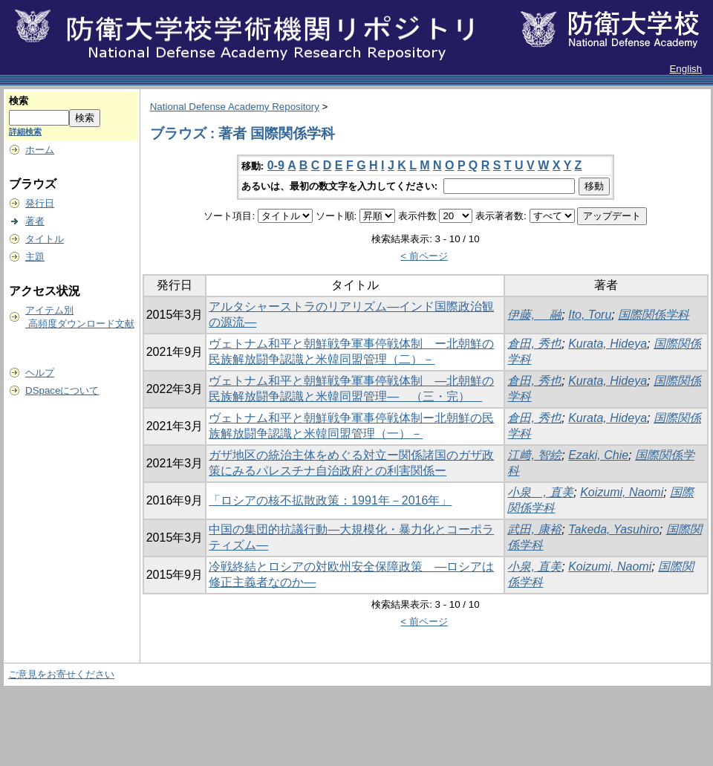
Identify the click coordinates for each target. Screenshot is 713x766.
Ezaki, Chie (598, 455)
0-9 (275, 165)
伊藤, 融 (534, 314)
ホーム (39, 149)
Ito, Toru (589, 314)
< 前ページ (424, 256)
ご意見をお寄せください (61, 674)
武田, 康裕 (534, 529)
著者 (35, 221)
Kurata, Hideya (607, 343)
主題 (35, 256)
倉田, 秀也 (534, 343)
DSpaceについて (62, 390)
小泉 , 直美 (540, 492)
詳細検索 (25, 131)
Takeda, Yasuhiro (613, 529)
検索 (18, 100)
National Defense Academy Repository (234, 106)
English (685, 68)
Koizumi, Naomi (621, 492)
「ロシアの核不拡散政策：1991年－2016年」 (330, 500)
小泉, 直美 (534, 566)
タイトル (44, 238)
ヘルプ (39, 372)
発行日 (39, 203)
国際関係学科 (653, 314)
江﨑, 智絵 (534, 455)
